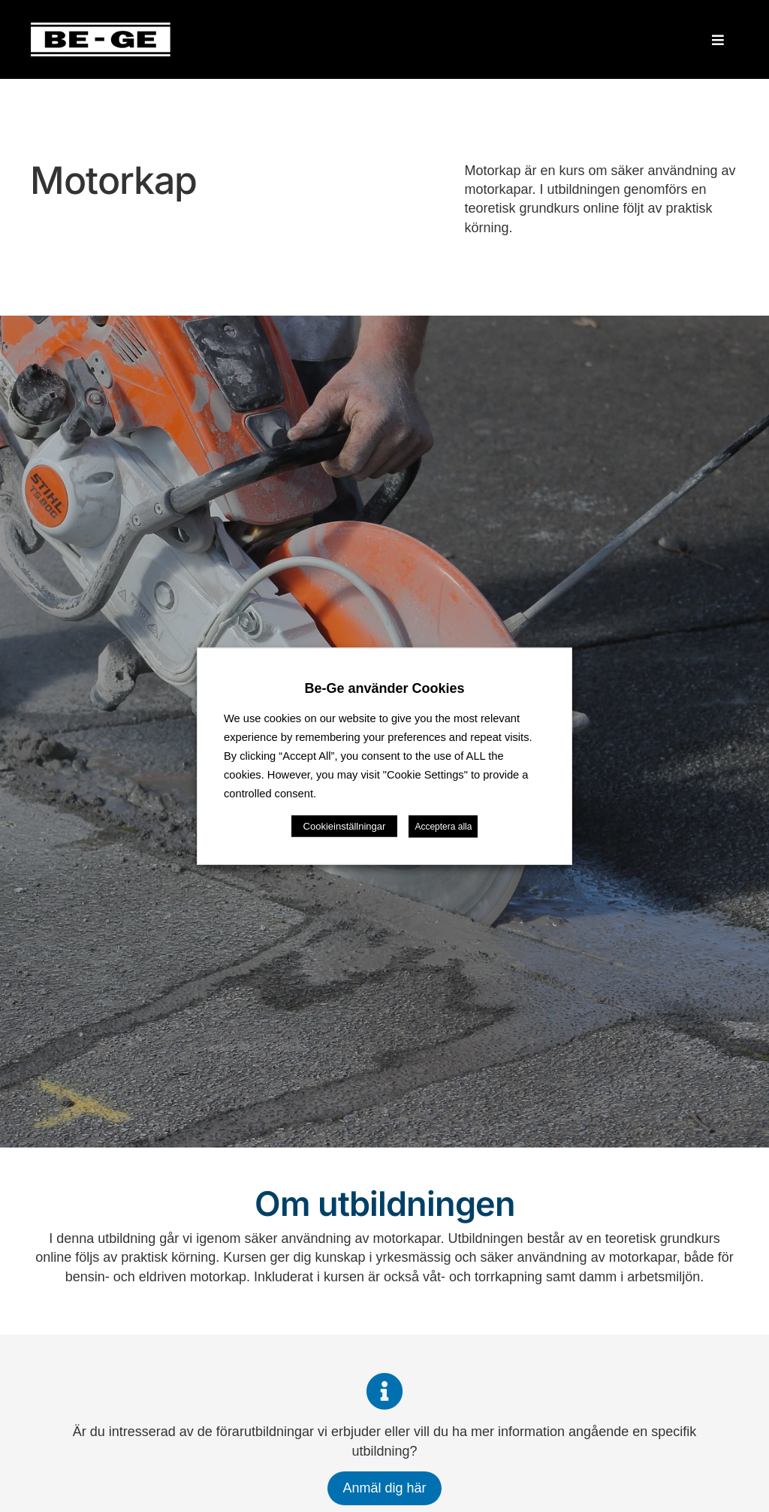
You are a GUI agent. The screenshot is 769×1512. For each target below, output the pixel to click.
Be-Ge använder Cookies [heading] (384, 688)
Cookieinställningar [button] (344, 825)
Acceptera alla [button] (443, 826)
